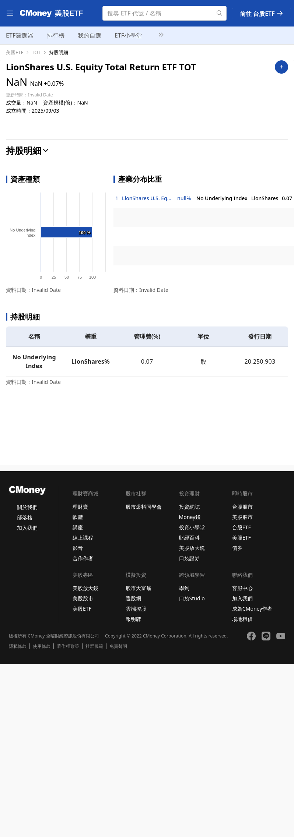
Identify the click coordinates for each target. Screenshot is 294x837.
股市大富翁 (138, 588)
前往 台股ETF (262, 14)
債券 (237, 547)
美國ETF (14, 52)
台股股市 (242, 506)
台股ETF (241, 527)
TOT (36, 52)
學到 (184, 588)
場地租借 (242, 618)
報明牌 (133, 618)
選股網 (133, 598)
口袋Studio (192, 598)
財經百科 (189, 537)
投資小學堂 (192, 527)
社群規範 (94, 646)
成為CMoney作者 (252, 608)
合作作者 (83, 558)
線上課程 (83, 537)
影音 (78, 547)
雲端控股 (136, 608)
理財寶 (80, 506)
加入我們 (27, 527)
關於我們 (27, 507)
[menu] (10, 13)
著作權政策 (68, 646)
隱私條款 (18, 646)
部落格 (24, 517)
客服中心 (242, 588)
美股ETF (241, 537)
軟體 (78, 516)
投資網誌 (189, 506)
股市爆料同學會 (144, 506)
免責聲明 (118, 646)
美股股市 (242, 516)
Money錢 (190, 516)
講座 (78, 527)
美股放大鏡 (192, 547)
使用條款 (41, 646)
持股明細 (58, 52)
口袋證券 (189, 558)
